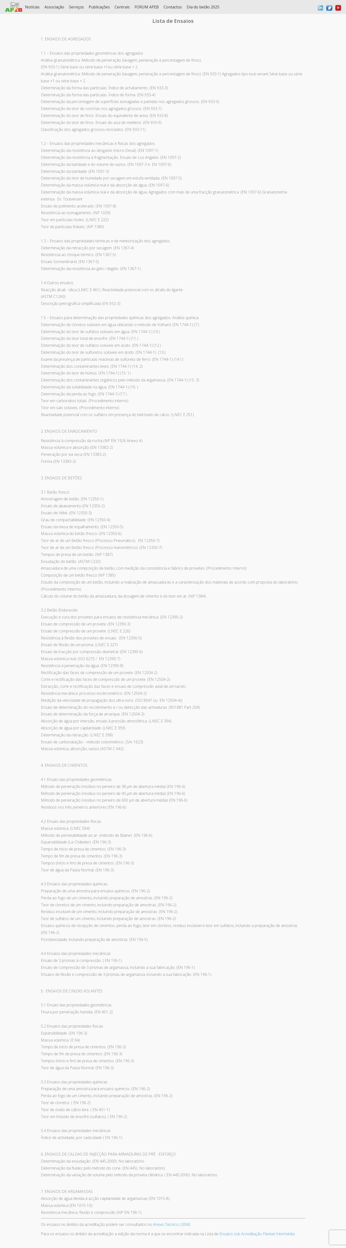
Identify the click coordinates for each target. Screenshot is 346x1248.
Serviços (76, 7)
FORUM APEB (147, 7)
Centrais (122, 7)
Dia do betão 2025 (203, 7)
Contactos (173, 7)
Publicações (99, 7)
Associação (54, 7)
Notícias (32, 7)
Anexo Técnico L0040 (171, 1224)
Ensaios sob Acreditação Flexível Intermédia (257, 1233)
